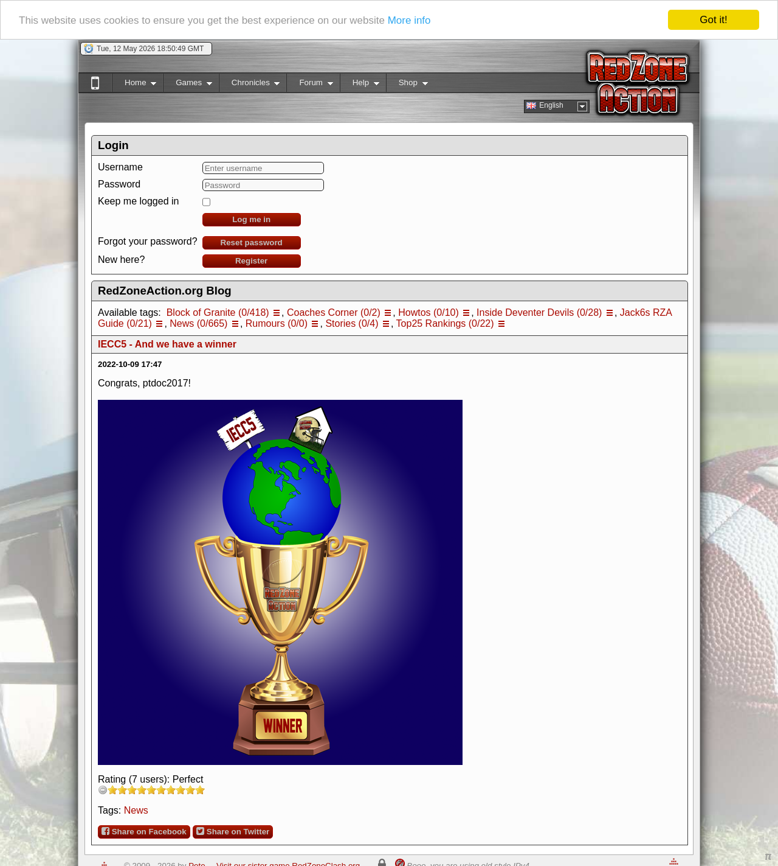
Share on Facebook (144, 831)
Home (134, 85)
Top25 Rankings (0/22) (445, 323)
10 (200, 789)
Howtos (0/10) (428, 312)
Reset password (252, 242)
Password (119, 184)
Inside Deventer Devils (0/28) (539, 312)
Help (359, 85)
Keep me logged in (138, 201)
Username (120, 167)
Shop (407, 85)
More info (409, 20)
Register (251, 260)
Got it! (713, 20)
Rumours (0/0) (277, 323)
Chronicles (249, 85)
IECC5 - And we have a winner (167, 344)
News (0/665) (198, 323)
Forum (309, 85)
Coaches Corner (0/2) (333, 312)
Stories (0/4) (351, 323)
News (136, 810)
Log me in (251, 219)
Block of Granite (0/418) (218, 312)
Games (187, 85)
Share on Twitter (232, 831)
